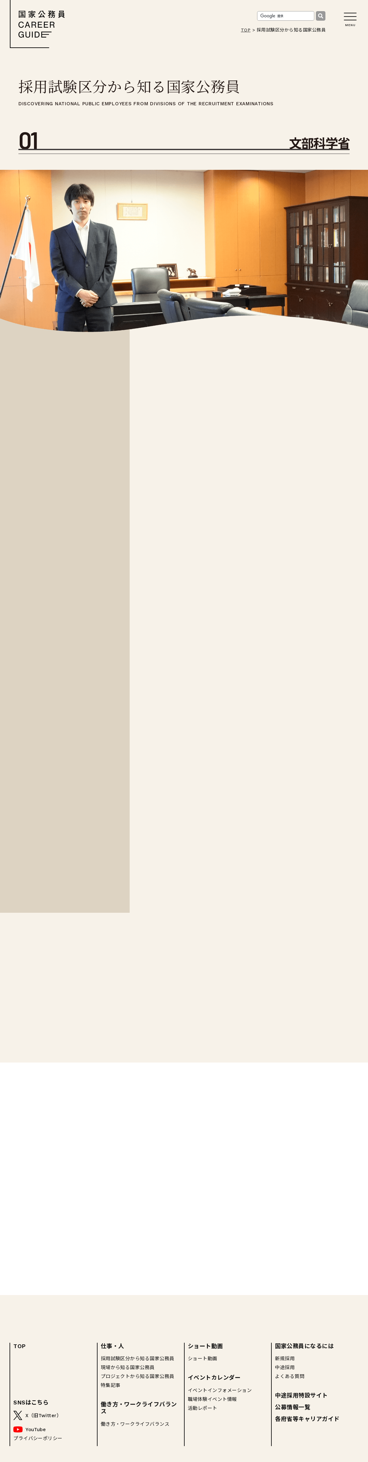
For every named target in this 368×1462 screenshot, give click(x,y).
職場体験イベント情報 (212, 1399)
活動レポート (202, 1408)
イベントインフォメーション (220, 1390)
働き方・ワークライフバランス (139, 1408)
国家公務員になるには (304, 1346)
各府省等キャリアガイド (307, 1419)
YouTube (35, 1429)
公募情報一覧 (292, 1407)
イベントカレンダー (214, 1377)
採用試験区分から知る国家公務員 (137, 1359)
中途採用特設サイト (301, 1395)
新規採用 (285, 1359)
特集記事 (110, 1385)
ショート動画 (205, 1346)
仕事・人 (112, 1346)
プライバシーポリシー (38, 1438)
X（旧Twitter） (43, 1415)
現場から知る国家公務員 (128, 1367)
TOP (245, 29)
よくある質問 (289, 1376)
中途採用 (285, 1367)
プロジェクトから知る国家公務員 (137, 1376)
